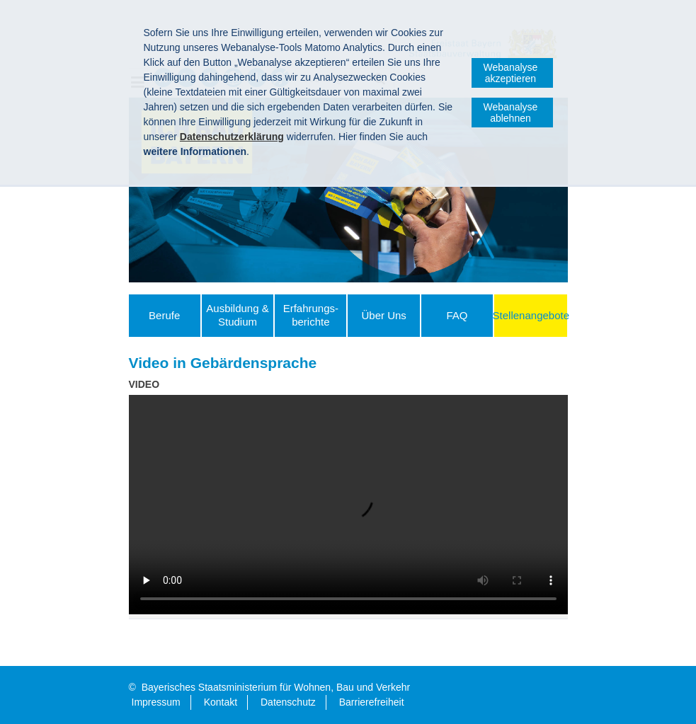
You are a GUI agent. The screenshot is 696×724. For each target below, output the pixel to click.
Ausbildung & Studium (237, 315)
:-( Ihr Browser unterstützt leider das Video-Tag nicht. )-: (348, 504)
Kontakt (220, 702)
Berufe (164, 315)
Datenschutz (288, 702)
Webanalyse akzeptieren (511, 73)
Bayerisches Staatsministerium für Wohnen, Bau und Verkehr (276, 687)
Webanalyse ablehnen (511, 112)
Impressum (156, 702)
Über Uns (383, 315)
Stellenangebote (530, 315)
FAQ (456, 315)
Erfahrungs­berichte (310, 315)
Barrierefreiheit (371, 702)
